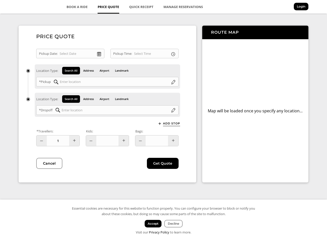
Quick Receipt (141, 7)
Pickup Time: (122, 53)
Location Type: (47, 70)
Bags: (139, 131)
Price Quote (108, 7)
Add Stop (171, 123)
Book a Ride (77, 7)
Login (301, 6)
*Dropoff (46, 110)
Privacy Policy (159, 232)
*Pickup (45, 81)
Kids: (89, 131)
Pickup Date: (48, 53)
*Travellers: (44, 131)
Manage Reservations (183, 7)
